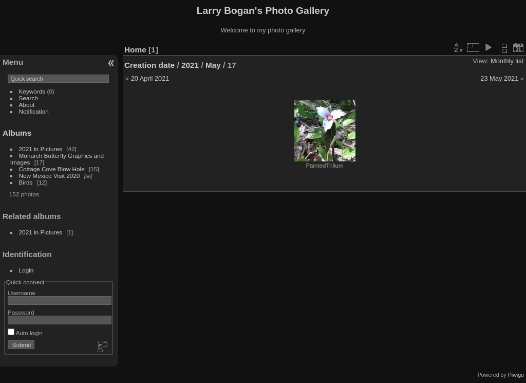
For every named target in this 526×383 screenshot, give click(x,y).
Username (21, 292)
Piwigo (516, 375)
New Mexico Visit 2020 (49, 175)
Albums (17, 133)
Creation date (149, 65)
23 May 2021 (499, 78)
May (213, 65)
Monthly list (507, 61)
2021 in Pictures (40, 148)
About (27, 104)
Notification (34, 111)
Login (26, 270)
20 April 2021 (150, 78)
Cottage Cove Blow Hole (52, 169)
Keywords (32, 91)
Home (135, 49)
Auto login (25, 333)
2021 (190, 65)
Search (28, 98)
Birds (26, 182)
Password (21, 312)
